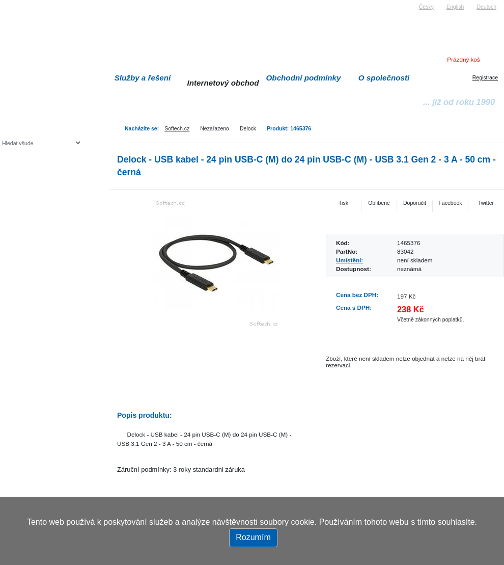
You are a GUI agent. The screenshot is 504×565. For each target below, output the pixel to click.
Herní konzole (37, 225)
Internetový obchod (223, 82)
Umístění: (349, 260)
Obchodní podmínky (303, 77)
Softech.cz (176, 128)
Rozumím (253, 537)
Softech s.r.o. (17, 3)
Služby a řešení (143, 77)
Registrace (485, 77)
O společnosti (384, 77)
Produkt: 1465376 (289, 128)
